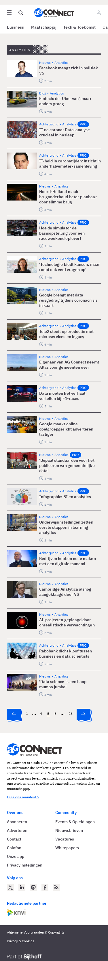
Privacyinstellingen (24, 865)
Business (15, 27)
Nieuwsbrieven (69, 830)
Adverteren (17, 830)
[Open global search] (20, 12)
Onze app (15, 856)
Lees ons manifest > (23, 797)
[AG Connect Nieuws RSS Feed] (56, 887)
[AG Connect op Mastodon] (33, 887)
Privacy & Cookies (20, 941)
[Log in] (98, 12)
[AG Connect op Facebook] (44, 887)
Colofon (14, 847)
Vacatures (64, 839)
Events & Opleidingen (75, 821)
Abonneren (17, 821)
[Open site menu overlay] (9, 12)
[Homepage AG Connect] (54, 13)
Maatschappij (44, 27)
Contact (14, 839)
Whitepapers (67, 847)
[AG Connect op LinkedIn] (21, 887)
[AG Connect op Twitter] (10, 887)
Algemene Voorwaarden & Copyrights (36, 932)
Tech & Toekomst (79, 27)
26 (71, 713)
